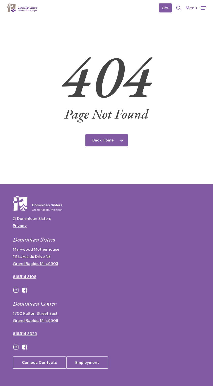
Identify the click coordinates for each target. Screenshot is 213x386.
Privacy (20, 225)
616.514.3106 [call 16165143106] (24, 276)
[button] (196, 8)
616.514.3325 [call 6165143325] (25, 333)
